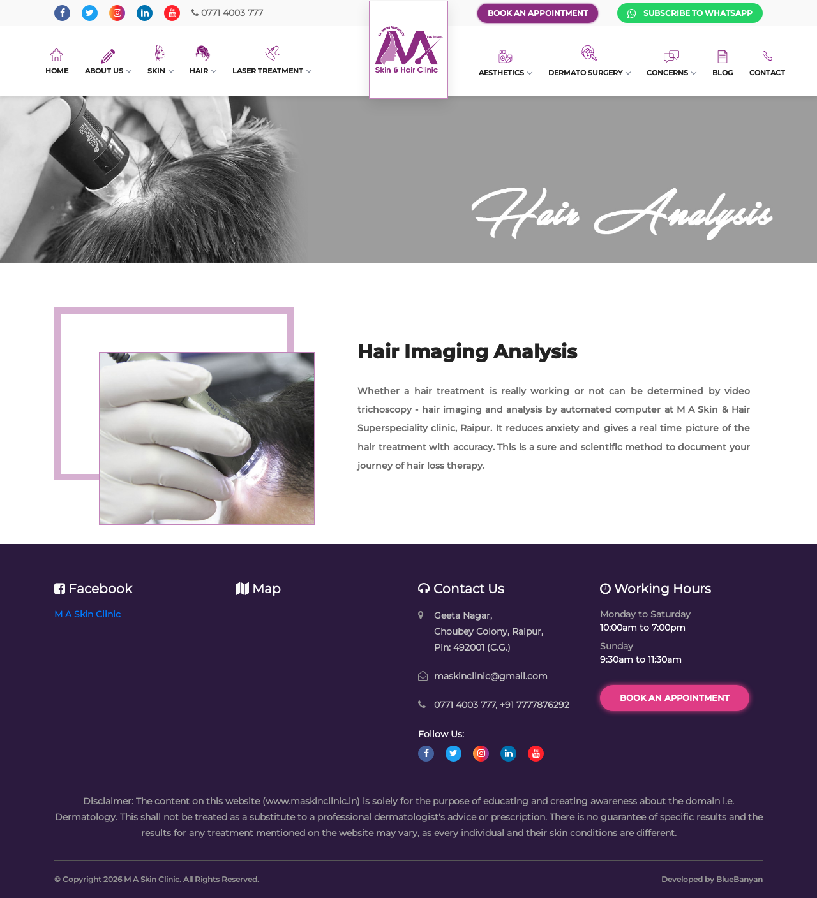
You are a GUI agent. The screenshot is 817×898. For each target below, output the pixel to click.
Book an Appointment (538, 13)
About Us (108, 62)
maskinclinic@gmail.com (491, 676)
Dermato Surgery (589, 61)
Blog (722, 63)
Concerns (671, 63)
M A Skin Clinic (87, 614)
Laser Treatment (271, 60)
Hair (203, 60)
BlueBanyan (739, 879)
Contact (767, 63)
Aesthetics (505, 63)
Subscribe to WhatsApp (690, 13)
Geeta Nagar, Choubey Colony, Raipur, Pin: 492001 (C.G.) (488, 631)
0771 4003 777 (227, 12)
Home (56, 61)
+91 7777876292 (534, 704)
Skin (160, 60)
